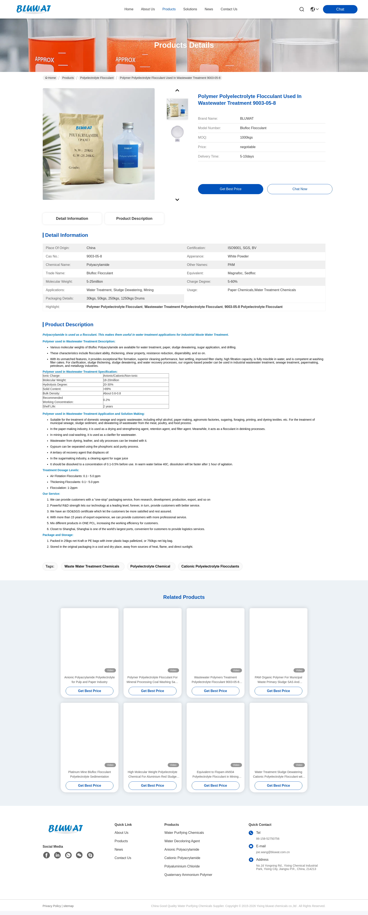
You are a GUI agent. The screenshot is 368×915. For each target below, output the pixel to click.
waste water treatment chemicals (91, 570)
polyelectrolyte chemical (150, 570)
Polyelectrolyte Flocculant (97, 78)
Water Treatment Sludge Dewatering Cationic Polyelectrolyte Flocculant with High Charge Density (278, 778)
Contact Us (123, 862)
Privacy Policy (52, 910)
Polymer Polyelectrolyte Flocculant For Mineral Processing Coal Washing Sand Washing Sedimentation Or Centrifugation (152, 684)
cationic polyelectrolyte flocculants (210, 570)
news (209, 9)
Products (68, 78)
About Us (122, 836)
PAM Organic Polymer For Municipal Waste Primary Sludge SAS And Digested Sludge (278, 684)
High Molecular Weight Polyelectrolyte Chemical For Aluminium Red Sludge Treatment (152, 778)
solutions (190, 9)
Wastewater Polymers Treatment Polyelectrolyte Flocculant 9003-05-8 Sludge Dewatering (215, 684)
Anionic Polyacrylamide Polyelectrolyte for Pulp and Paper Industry (89, 684)
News (119, 853)
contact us (229, 9)
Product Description (134, 218)
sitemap (68, 910)
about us (148, 9)
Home (128, 9)
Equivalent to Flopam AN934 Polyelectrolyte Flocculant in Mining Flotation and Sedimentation (216, 778)
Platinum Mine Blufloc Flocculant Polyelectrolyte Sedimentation (89, 778)
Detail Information (72, 218)
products (169, 9)
